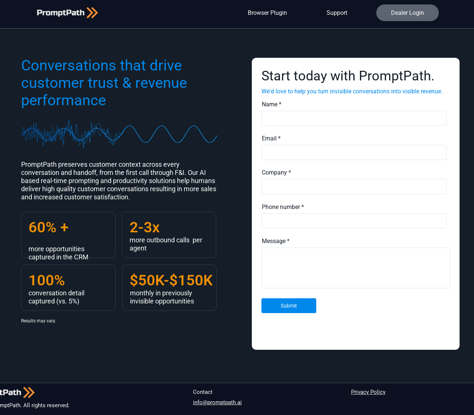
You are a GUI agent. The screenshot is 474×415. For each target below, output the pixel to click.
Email (269, 139)
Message (274, 241)
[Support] (338, 12)
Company (274, 173)
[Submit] (288, 305)
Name (269, 104)
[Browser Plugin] (268, 12)
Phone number (281, 207)
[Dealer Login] (407, 12)
